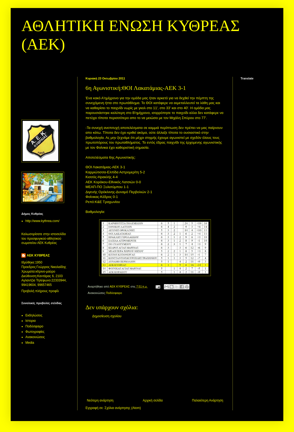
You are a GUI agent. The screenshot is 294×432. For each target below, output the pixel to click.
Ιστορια (30, 321)
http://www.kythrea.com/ (42, 221)
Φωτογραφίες (34, 332)
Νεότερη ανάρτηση (100, 400)
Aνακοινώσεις (35, 337)
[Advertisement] (155, 358)
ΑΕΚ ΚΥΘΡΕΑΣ (38, 255)
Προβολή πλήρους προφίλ (40, 291)
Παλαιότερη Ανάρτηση (207, 400)
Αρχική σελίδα (153, 400)
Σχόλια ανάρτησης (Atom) (123, 408)
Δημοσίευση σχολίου (106, 316)
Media (29, 343)
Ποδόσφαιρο (114, 293)
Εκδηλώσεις (33, 315)
